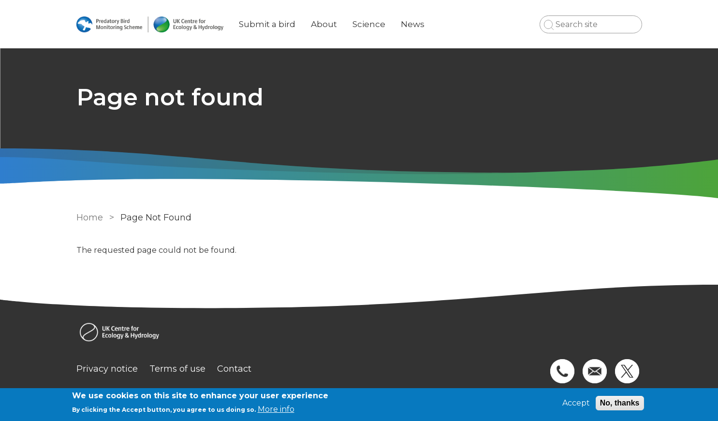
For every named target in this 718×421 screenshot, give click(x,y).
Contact (234, 368)
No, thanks (620, 403)
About (324, 24)
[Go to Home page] (149, 24)
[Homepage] (359, 333)
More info (276, 409)
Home (89, 217)
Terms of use (177, 368)
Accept (576, 402)
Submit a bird (267, 24)
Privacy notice (107, 368)
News (413, 24)
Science (368, 24)
